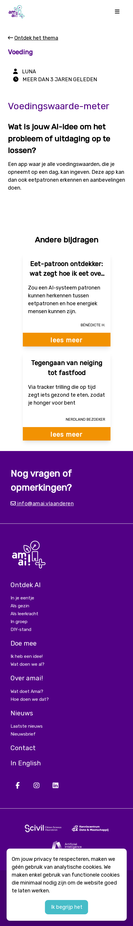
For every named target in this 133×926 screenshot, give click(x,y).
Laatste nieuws (27, 726)
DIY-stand (21, 629)
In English (26, 763)
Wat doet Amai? (27, 691)
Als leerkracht (24, 613)
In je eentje (22, 598)
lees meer (66, 340)
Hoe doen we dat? (30, 699)
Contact (23, 748)
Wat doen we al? (27, 664)
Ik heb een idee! (27, 656)
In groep (19, 621)
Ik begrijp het (66, 907)
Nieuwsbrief (23, 734)
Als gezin (20, 605)
